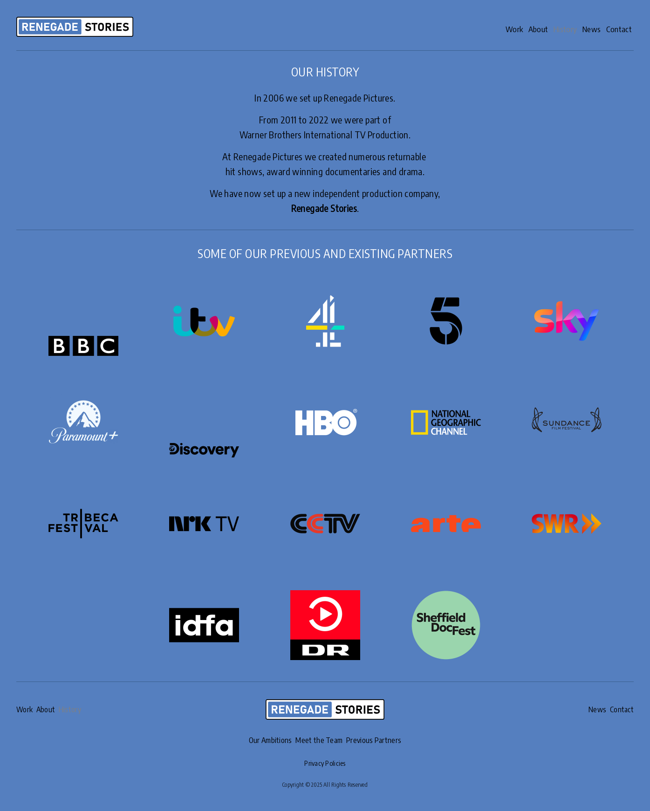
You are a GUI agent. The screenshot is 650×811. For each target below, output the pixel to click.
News (582, 28)
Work (486, 28)
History (550, 28)
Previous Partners (376, 740)
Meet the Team (318, 740)
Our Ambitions (266, 740)
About (516, 28)
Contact (616, 28)
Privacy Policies (325, 762)
